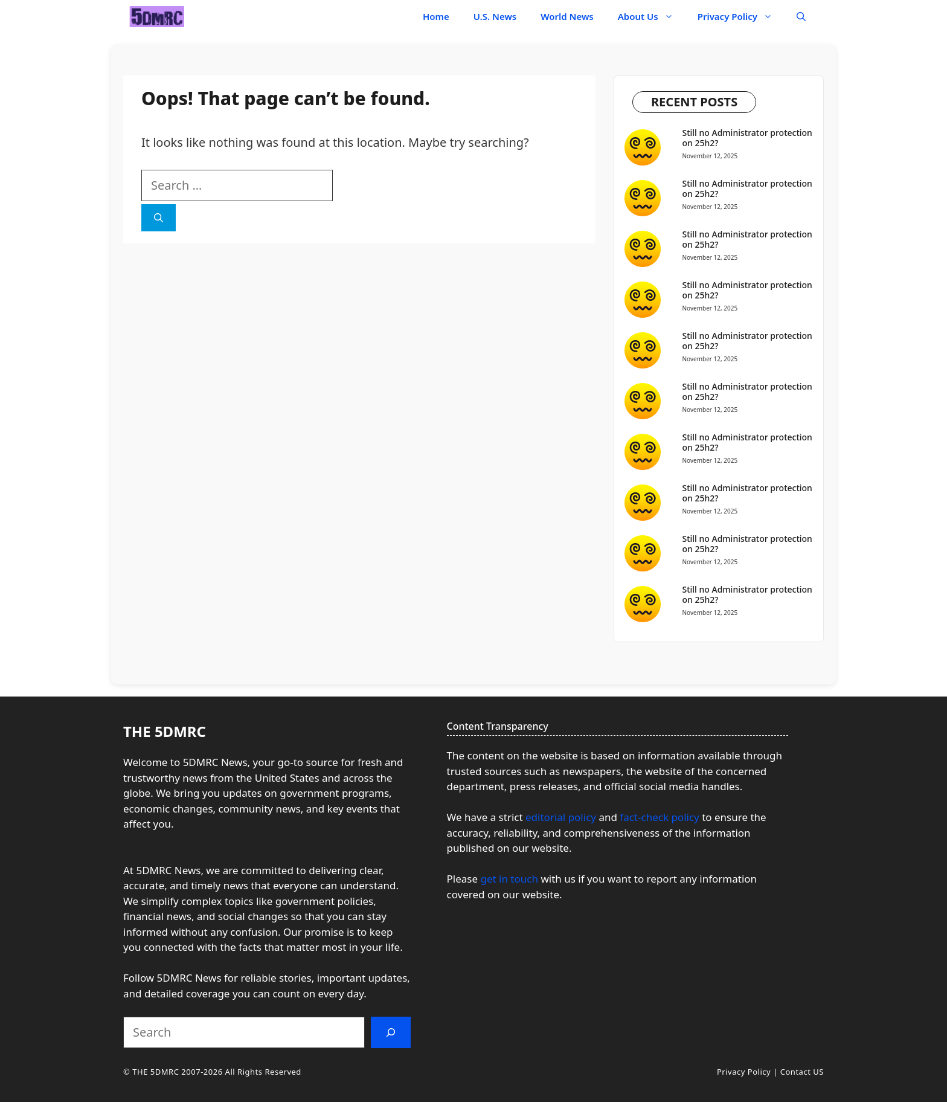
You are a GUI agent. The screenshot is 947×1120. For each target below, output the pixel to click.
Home (436, 16)
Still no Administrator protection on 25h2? (747, 138)
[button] (801, 16)
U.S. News (495, 16)
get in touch (509, 879)
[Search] (158, 217)
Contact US (802, 1071)
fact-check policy (661, 817)
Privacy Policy (741, 16)
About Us (651, 16)
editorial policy (560, 817)
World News (567, 16)
